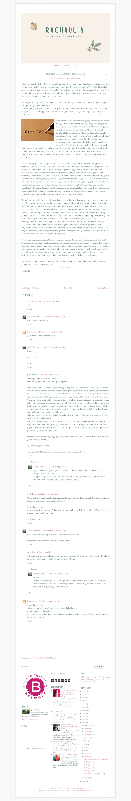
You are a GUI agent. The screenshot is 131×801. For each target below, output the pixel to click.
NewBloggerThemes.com (75, 791)
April (86, 750)
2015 (83, 713)
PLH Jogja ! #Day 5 (90, 762)
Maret (86, 754)
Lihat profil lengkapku (29, 720)
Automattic (49, 791)
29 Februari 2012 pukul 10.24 (56, 316)
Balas (29, 309)
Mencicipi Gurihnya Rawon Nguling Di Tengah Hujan (70, 727)
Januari (86, 778)
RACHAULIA (64, 788)
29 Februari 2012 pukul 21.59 (49, 332)
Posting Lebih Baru (30, 288)
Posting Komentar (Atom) (44, 658)
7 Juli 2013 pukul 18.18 (58, 573)
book (91, 680)
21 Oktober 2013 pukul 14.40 (49, 601)
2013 (83, 720)
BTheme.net (88, 791)
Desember (87, 725)
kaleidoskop (91, 682)
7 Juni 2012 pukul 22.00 (49, 374)
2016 (84, 710)
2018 (84, 704)
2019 (84, 701)
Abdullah (31, 301)
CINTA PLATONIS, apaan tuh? (63, 742)
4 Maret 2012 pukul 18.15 (54, 347)
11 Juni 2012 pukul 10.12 (59, 466)
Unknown (31, 332)
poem (103, 677)
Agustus (87, 738)
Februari (87, 757)
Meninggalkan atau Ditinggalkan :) (65, 74)
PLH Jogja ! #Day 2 (90, 771)
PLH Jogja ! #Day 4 (90, 765)
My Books (66, 65)
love (69, 267)
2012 (84, 723)
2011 (83, 782)
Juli (85, 741)
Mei (85, 747)
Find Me (75, 65)
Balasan (34, 462)
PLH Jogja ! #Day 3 (90, 768)
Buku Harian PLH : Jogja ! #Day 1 (95, 774)
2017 (83, 707)
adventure (99, 680)
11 (106, 75)
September (88, 735)
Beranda (56, 65)
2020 (84, 698)
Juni (85, 744)
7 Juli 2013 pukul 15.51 (44, 552)
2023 (84, 691)
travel (83, 680)
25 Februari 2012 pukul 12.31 (48, 301)
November (88, 728)
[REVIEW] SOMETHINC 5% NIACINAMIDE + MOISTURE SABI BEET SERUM (70, 693)
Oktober (87, 732)
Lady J (30, 494)
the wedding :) (58, 712)
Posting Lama (103, 288)
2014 (84, 717)
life (66, 267)
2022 (84, 695)
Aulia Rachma (33, 316)
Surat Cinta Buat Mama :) (69, 755)
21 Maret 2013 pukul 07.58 (54, 530)
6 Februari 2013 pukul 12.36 (45, 494)
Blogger (42, 748)
